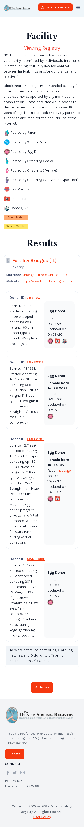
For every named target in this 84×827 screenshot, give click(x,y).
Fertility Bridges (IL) (34, 260)
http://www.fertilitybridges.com (46, 281)
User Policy (42, 817)
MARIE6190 (36, 559)
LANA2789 (35, 439)
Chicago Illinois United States (45, 275)
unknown (35, 297)
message (63, 470)
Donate (14, 754)
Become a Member (55, 7)
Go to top (42, 687)
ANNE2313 (35, 362)
